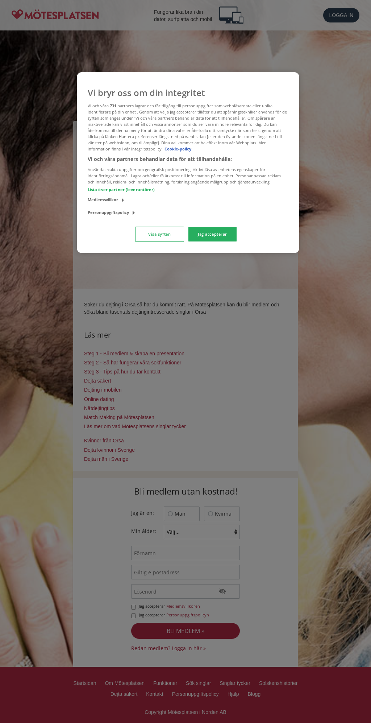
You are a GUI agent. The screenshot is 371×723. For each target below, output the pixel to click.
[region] (188, 162)
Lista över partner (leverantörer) (121, 189)
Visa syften (159, 234)
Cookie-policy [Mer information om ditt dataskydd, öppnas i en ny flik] (177, 149)
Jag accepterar (212, 234)
